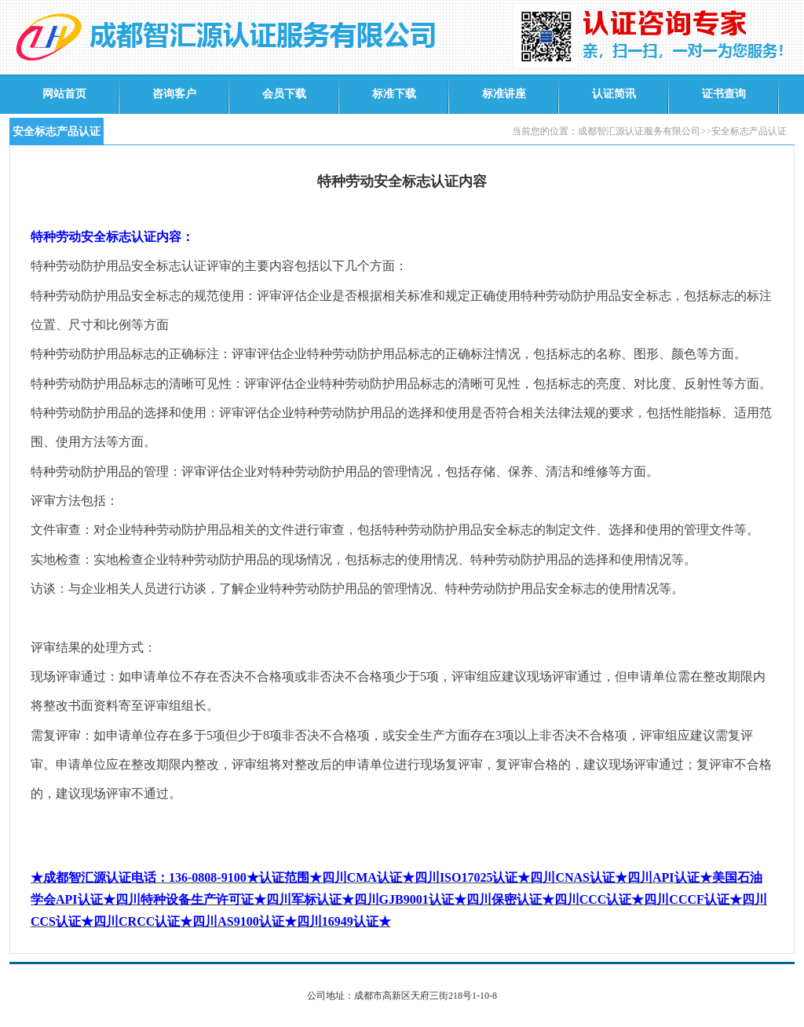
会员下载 (284, 94)
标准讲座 (504, 94)
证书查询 (724, 94)
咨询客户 (174, 94)
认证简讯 (614, 94)
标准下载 (394, 94)
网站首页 (64, 94)
